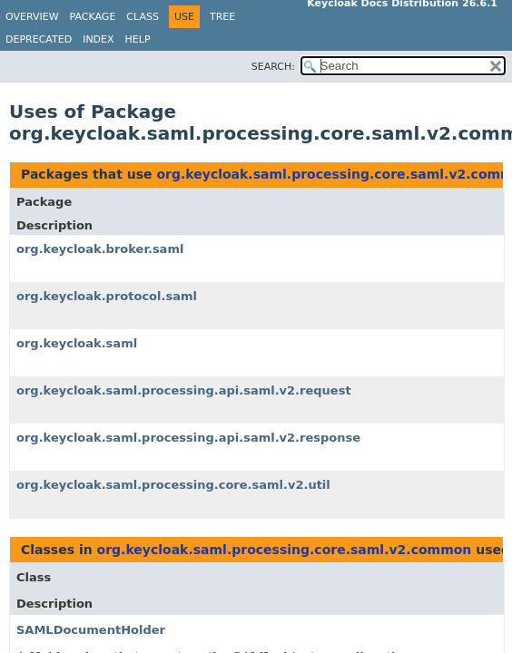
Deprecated (38, 39)
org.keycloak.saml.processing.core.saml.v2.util (173, 485)
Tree (222, 17)
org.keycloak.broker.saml (99, 249)
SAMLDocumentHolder (90, 630)
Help (138, 39)
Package (93, 17)
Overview (32, 17)
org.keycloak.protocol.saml (106, 296)
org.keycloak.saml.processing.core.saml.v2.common (284, 549)
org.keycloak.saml (76, 343)
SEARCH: (273, 67)
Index (98, 39)
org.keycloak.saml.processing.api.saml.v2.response (188, 437)
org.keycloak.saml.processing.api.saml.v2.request (183, 390)
